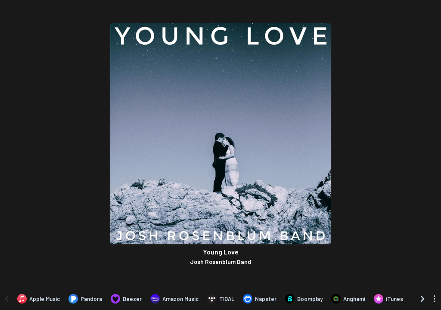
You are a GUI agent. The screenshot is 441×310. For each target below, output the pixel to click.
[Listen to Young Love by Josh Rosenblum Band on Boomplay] (304, 299)
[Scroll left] (6, 298)
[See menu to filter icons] (434, 298)
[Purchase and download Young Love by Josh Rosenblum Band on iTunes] (388, 299)
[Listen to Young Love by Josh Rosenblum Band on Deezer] (126, 299)
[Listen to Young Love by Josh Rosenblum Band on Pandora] (85, 299)
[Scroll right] (422, 298)
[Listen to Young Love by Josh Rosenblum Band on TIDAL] (221, 299)
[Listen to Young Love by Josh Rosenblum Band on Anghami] (348, 299)
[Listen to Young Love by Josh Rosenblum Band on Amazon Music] (174, 299)
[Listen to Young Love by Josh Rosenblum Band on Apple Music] (38, 299)
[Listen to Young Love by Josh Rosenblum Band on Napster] (259, 299)
